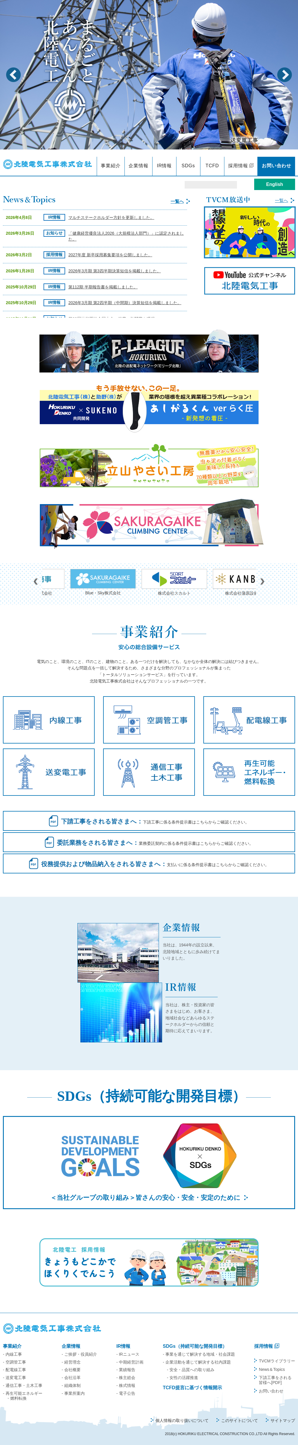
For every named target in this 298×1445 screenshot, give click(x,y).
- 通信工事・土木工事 (22, 1385)
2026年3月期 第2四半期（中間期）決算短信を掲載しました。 (124, 302)
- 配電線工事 (14, 1369)
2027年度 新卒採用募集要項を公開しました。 (110, 255)
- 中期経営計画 (129, 1362)
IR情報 (164, 165)
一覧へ (177, 201)
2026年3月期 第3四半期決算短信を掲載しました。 (114, 271)
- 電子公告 (125, 1393)
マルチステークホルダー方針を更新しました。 (111, 217)
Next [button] (284, 74)
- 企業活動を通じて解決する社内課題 (197, 1362)
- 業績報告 (125, 1369)
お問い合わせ (276, 165)
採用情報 (238, 165)
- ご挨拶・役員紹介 (79, 1354)
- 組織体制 (71, 1385)
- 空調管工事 (14, 1362)
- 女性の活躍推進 (182, 1377)
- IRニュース (127, 1354)
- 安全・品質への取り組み (190, 1369)
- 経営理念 (71, 1362)
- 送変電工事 (14, 1377)
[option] (149, 74)
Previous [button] (13, 74)
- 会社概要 (71, 1369)
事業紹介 (110, 165)
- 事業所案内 (73, 1393)
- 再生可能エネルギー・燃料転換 (22, 1396)
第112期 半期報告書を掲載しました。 (103, 287)
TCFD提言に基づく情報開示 (192, 1387)
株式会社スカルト (220, 582)
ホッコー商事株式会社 (77, 582)
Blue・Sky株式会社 (149, 582)
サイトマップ (283, 1420)
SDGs (188, 165)
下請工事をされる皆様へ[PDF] (275, 1380)
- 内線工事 (12, 1354)
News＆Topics (272, 1369)
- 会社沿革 (71, 1377)
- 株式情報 (125, 1385)
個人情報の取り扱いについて (182, 1420)
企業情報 (138, 165)
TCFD (212, 165)
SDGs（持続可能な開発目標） (195, 1346)
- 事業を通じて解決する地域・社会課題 (199, 1354)
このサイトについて (239, 1420)
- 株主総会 (125, 1377)
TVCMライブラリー (277, 1361)
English (274, 184)
